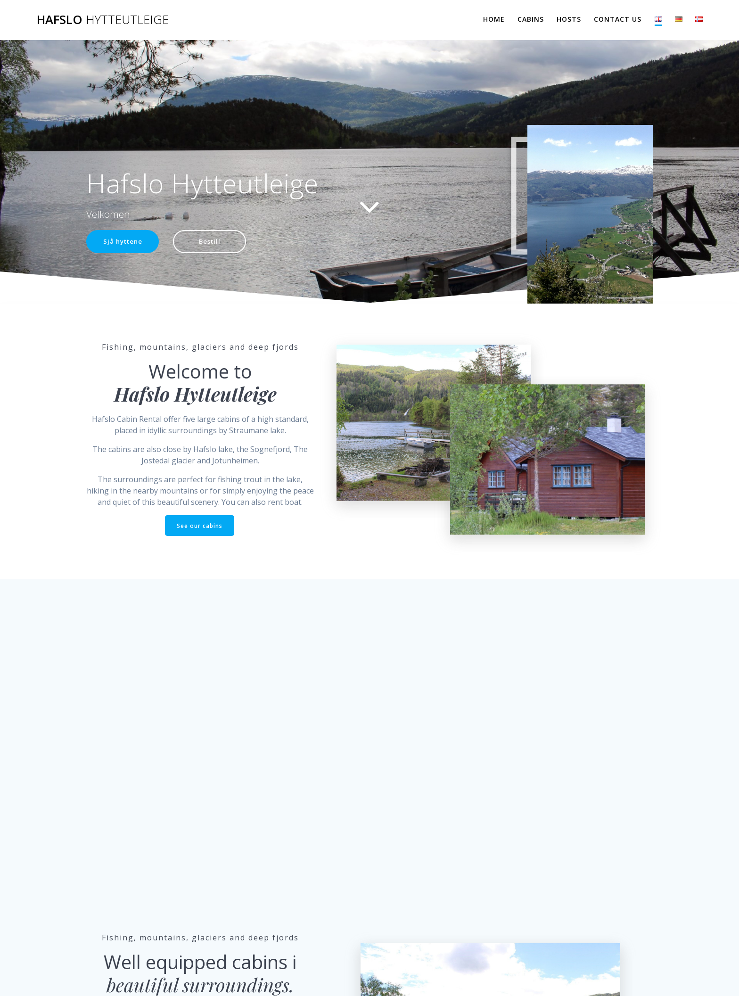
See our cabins (199, 526)
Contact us (617, 19)
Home (494, 19)
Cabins (530, 19)
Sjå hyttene (124, 241)
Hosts (569, 19)
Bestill (213, 241)
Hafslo (103, 20)
